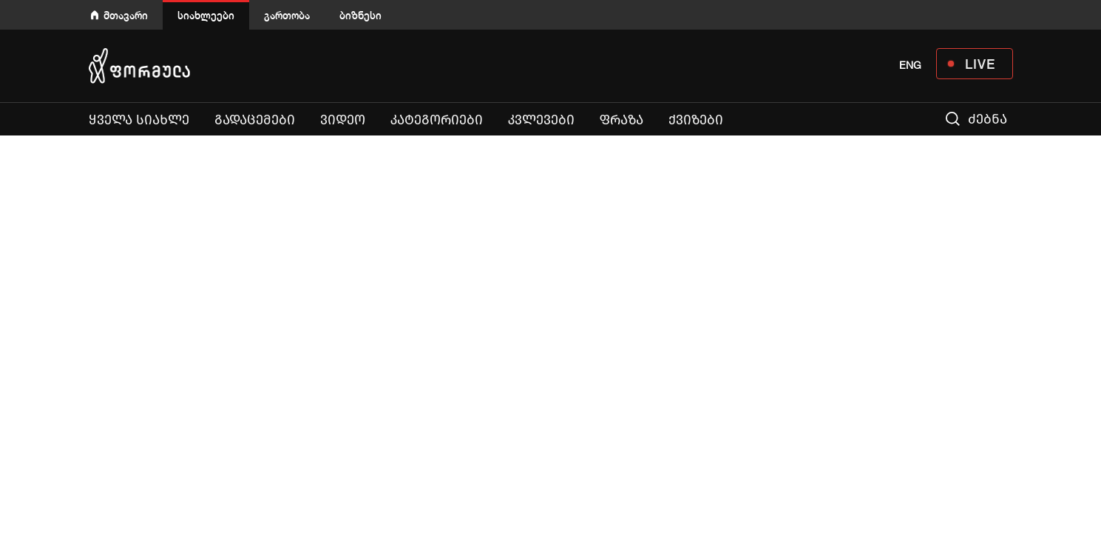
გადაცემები (254, 120)
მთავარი (126, 15)
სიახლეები (205, 15)
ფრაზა (621, 120)
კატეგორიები (436, 120)
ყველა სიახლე (139, 120)
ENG (910, 65)
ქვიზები (695, 120)
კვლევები (541, 120)
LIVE (980, 64)
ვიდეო (342, 120)
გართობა (287, 15)
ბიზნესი (360, 15)
